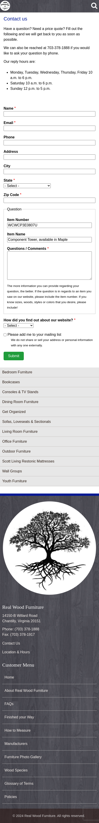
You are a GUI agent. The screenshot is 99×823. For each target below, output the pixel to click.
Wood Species (16, 770)
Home (9, 677)
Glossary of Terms (18, 783)
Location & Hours (16, 652)
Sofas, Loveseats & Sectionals (26, 422)
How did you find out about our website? (38, 320)
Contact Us (11, 643)
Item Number (18, 220)
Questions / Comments (26, 248)
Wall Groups (12, 471)
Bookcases (11, 382)
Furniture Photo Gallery (23, 757)
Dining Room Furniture (20, 402)
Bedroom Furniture (17, 372)
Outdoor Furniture (16, 451)
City (7, 166)
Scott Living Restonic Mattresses (28, 461)
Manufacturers (15, 744)
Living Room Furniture (19, 431)
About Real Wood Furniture (26, 690)
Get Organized (14, 412)
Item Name (16, 234)
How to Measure (17, 730)
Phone (9, 137)
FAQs (8, 704)
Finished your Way (19, 717)
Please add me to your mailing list (34, 334)
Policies (10, 797)
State (8, 180)
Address (11, 151)
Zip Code (11, 195)
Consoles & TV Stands (20, 392)
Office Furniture (14, 441)
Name (8, 108)
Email (8, 123)
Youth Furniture (14, 481)
